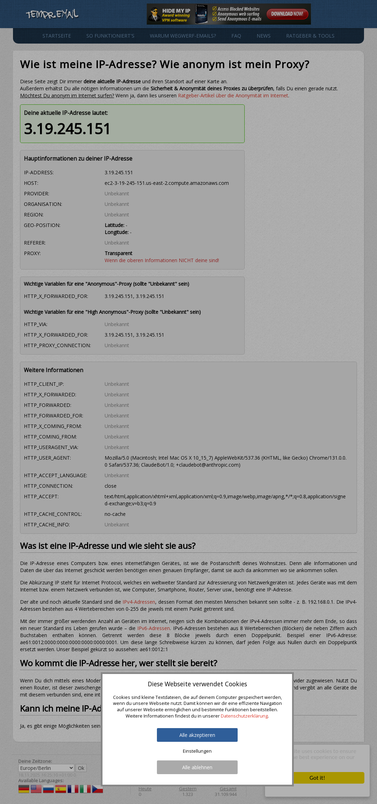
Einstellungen (197, 751)
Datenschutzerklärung (244, 716)
